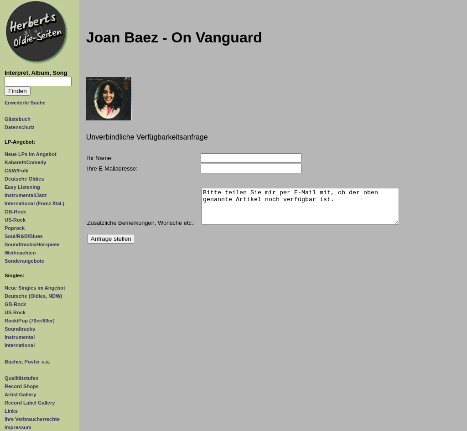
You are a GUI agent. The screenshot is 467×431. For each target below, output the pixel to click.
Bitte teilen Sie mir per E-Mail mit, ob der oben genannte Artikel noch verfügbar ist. (300, 210)
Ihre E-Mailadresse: (112, 168)
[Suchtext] (38, 81)
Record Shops (22, 386)
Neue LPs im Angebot (31, 154)
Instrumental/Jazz (26, 195)
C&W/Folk (16, 170)
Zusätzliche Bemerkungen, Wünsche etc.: (141, 229)
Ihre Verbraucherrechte (32, 419)
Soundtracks (20, 329)
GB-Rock (15, 211)
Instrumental (20, 337)
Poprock (15, 228)
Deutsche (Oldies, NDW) (33, 296)
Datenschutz (20, 127)
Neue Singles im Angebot (35, 288)
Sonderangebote (24, 261)
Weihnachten (20, 252)
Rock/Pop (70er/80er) (30, 320)
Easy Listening (22, 187)
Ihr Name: (100, 158)
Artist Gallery (20, 394)
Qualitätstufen (21, 378)
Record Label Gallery (30, 402)
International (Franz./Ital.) (34, 203)
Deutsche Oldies (24, 179)
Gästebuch (18, 119)
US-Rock (15, 220)
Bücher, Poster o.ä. (27, 361)
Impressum (18, 427)
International (20, 345)
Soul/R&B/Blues (24, 236)
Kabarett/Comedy (25, 162)
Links (11, 411)
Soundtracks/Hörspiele (32, 244)
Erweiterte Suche (25, 102)
